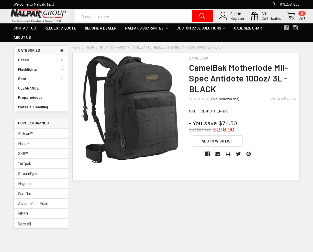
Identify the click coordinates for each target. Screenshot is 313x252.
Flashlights (40, 81)
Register (231, 24)
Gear (40, 90)
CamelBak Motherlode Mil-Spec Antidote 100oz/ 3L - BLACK (178, 59)
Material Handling (33, 118)
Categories (29, 62)
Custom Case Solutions (201, 40)
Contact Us (24, 40)
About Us (22, 49)
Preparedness (30, 109)
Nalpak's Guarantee (146, 40)
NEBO (23, 225)
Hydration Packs (113, 59)
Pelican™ (25, 145)
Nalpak (24, 155)
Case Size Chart (249, 40)
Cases (40, 71)
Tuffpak (24, 175)
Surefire (24, 205)
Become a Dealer (100, 40)
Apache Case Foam (33, 215)
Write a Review (283, 110)
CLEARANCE (28, 100)
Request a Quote (60, 40)
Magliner (25, 195)
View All (24, 235)
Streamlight (27, 185)
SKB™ (23, 165)
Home (76, 59)
